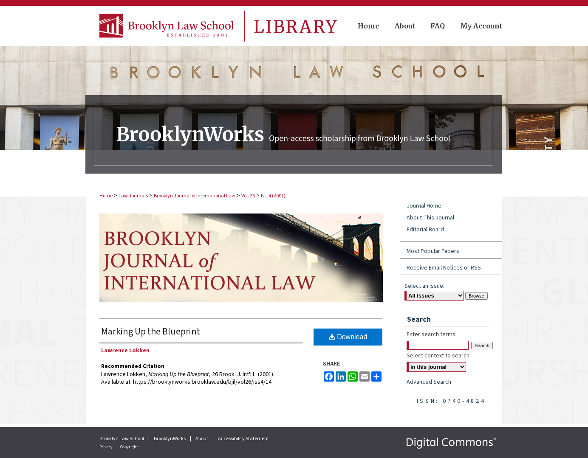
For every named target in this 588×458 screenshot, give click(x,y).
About (202, 438)
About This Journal (430, 218)
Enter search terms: (432, 334)
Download (348, 336)
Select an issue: (424, 286)
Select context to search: (439, 355)
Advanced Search (429, 382)
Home (106, 195)
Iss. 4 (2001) (273, 195)
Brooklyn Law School (122, 438)
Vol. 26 (248, 195)
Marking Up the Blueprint (150, 331)
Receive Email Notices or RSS (444, 268)
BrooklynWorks (170, 438)
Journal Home (424, 206)
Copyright (129, 447)
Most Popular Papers (433, 251)
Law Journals (133, 195)
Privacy (106, 447)
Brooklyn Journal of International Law (194, 195)
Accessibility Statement (243, 438)
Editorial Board (425, 229)
